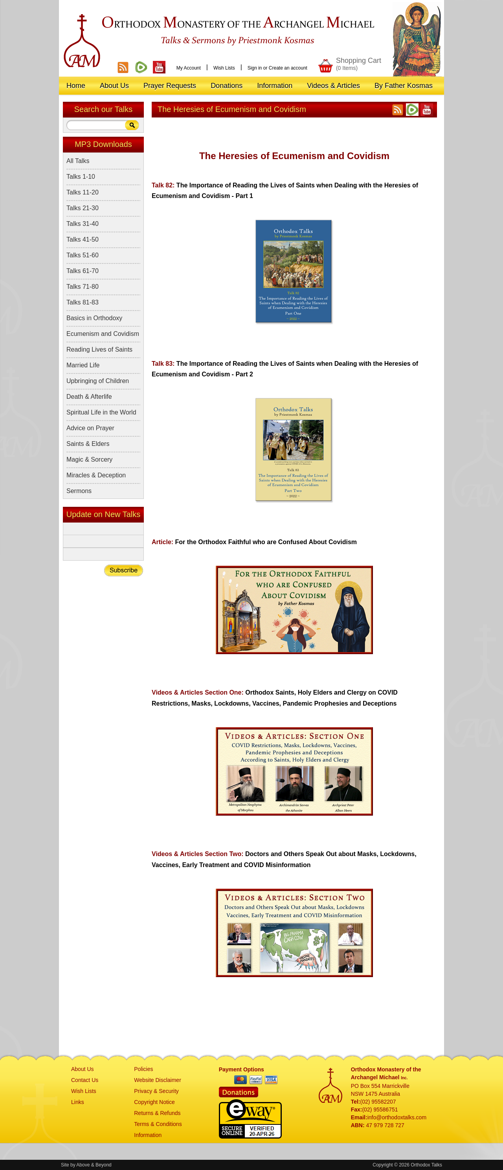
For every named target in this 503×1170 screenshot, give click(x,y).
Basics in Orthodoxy (94, 318)
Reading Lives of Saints (99, 349)
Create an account (288, 68)
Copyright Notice (154, 1102)
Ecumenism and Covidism (102, 333)
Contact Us (84, 1080)
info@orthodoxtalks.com (396, 1117)
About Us (82, 1069)
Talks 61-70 (82, 271)
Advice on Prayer (90, 428)
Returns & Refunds (157, 1113)
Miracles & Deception (96, 475)
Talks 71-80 (82, 286)
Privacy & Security (156, 1091)
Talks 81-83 (82, 302)
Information (148, 1135)
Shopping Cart (358, 64)
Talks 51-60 (82, 255)
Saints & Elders (87, 443)
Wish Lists (224, 68)
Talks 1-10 (80, 176)
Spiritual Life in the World (101, 412)
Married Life (82, 365)
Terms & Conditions (158, 1124)
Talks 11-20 (82, 192)
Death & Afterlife (89, 396)
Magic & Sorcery (89, 459)
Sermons (79, 491)
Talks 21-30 (82, 208)
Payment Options (241, 1069)
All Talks (77, 161)
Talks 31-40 (82, 223)
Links (77, 1102)
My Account (188, 68)
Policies (143, 1069)
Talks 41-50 (82, 239)
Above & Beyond (93, 1165)
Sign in (255, 68)
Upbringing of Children (97, 381)
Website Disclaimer (157, 1080)
